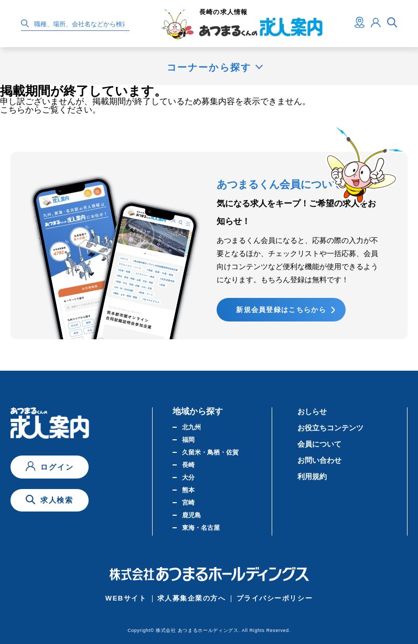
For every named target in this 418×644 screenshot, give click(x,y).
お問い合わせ (319, 460)
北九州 (191, 427)
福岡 (188, 440)
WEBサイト (126, 598)
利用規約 (312, 476)
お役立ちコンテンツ (330, 427)
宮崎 (188, 502)
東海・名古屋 (201, 528)
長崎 (188, 465)
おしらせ (312, 411)
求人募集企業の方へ (191, 598)
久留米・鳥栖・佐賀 (210, 452)
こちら (12, 109)
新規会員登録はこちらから (281, 310)
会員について (319, 444)
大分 (188, 477)
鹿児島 (191, 515)
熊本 (188, 490)
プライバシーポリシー (275, 598)
